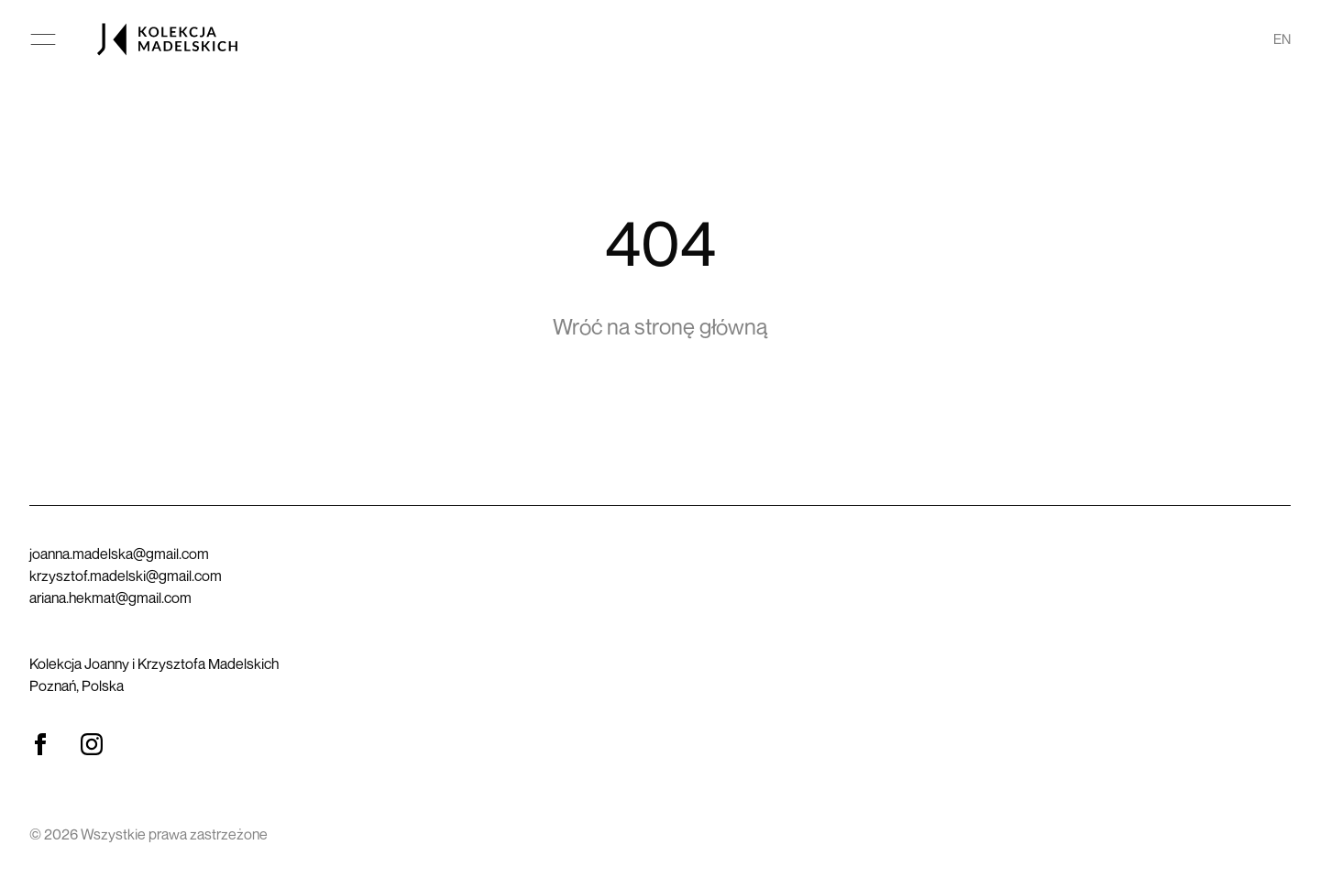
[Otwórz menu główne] (43, 39)
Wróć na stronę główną (660, 326)
